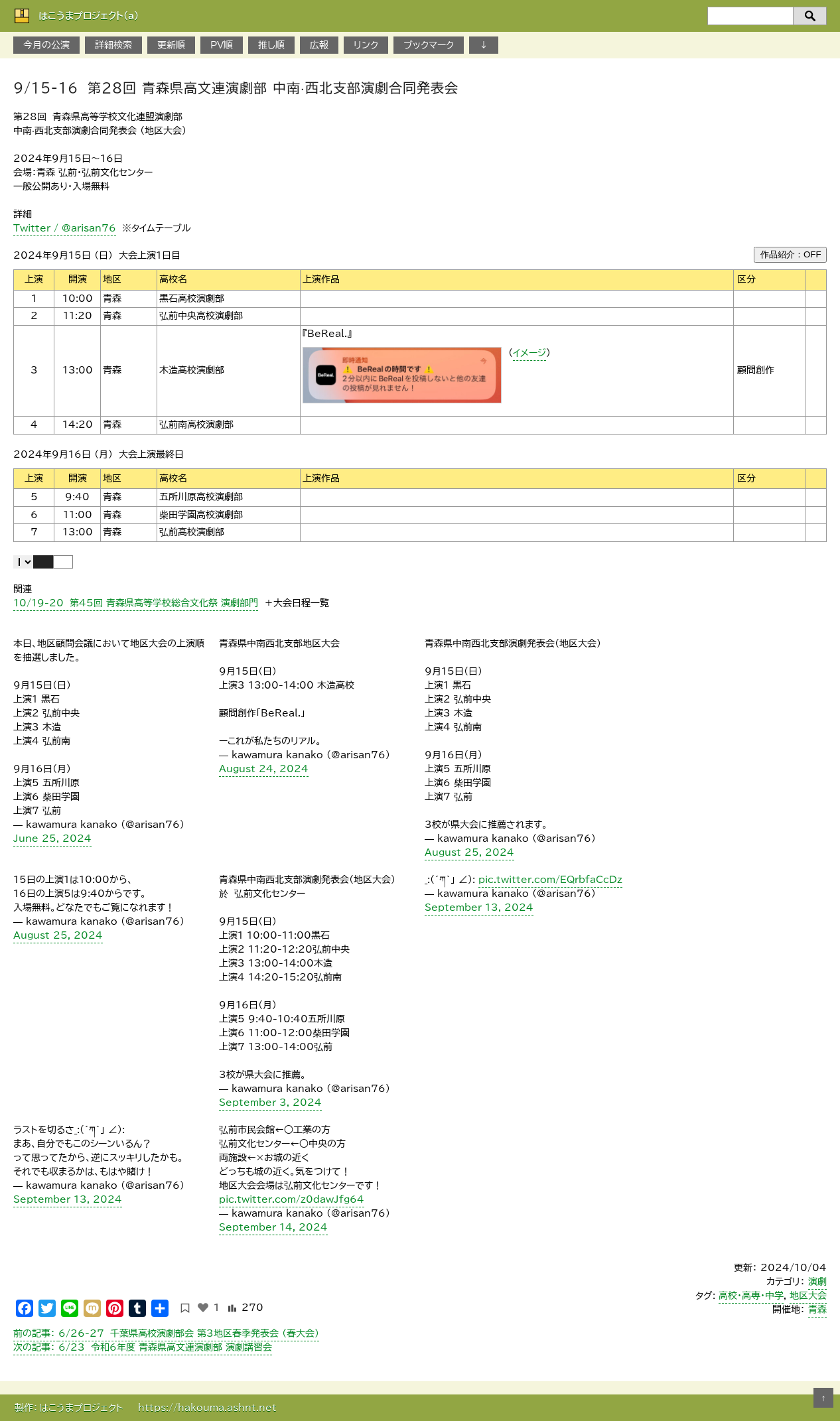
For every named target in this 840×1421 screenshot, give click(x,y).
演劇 (817, 1281)
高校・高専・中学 (751, 1295)
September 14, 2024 (273, 1227)
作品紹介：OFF (790, 254)
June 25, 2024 (52, 838)
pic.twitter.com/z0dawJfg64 (291, 1199)
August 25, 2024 (469, 852)
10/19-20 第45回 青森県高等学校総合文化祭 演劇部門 (135, 603)
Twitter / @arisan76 (64, 228)
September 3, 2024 (270, 1102)
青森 (817, 1309)
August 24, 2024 (264, 769)
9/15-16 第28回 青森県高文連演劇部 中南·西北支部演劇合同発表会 (235, 87)
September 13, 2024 (479, 907)
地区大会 (808, 1295)
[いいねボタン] (203, 1307)
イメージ (529, 353)
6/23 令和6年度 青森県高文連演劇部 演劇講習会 (142, 1347)
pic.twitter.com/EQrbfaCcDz (550, 879)
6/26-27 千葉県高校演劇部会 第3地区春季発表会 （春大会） (166, 1333)
